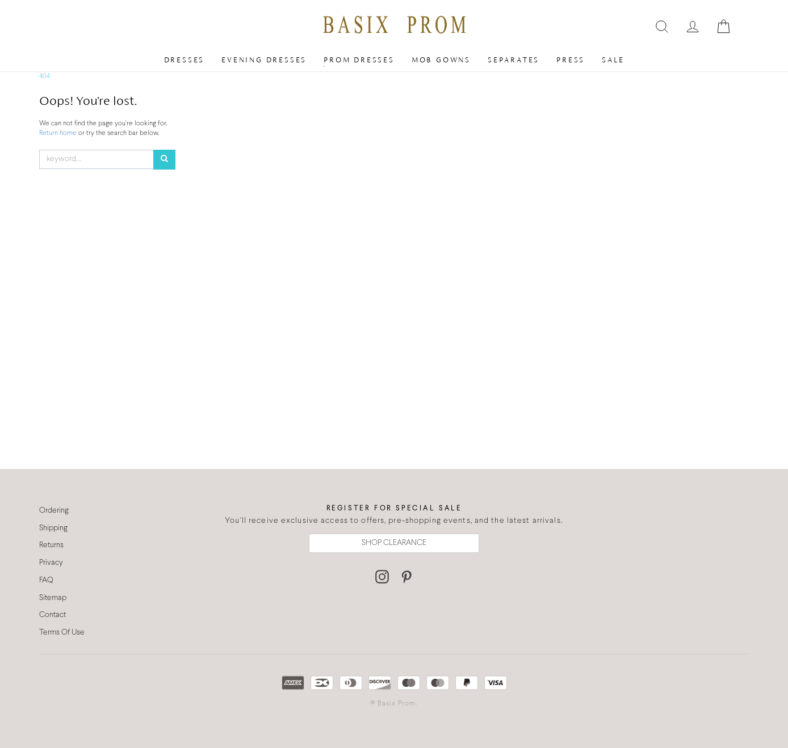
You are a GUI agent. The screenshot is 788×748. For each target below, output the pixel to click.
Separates (513, 60)
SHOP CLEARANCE (394, 543)
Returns (51, 545)
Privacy (51, 563)
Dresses (184, 60)
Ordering (54, 510)
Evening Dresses (264, 60)
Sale (613, 60)
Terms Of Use (62, 632)
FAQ (46, 580)
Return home (58, 133)
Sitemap (52, 598)
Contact (52, 615)
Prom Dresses (359, 60)
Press (570, 60)
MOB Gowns (441, 60)
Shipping (53, 528)
